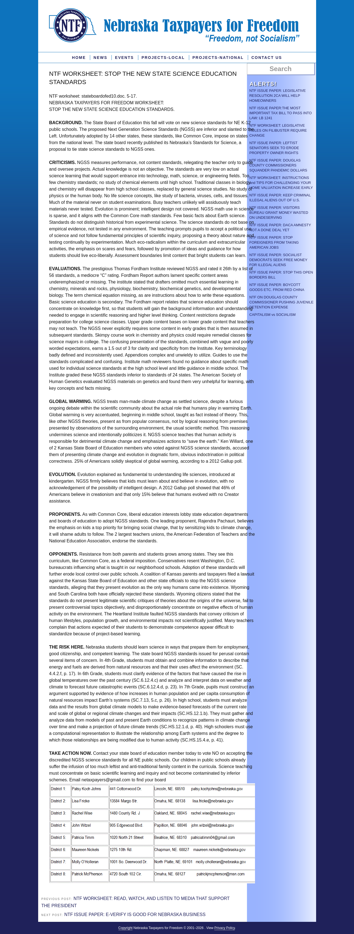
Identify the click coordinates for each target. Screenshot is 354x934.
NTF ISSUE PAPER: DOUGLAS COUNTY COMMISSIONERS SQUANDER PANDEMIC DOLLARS (278, 165)
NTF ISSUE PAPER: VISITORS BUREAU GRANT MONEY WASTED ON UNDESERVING (278, 212)
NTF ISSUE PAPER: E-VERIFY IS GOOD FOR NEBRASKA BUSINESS (134, 914)
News (100, 57)
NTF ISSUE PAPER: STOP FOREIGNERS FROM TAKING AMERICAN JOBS (274, 242)
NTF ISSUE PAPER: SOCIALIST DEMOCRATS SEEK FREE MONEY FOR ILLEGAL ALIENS (278, 260)
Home (79, 57)
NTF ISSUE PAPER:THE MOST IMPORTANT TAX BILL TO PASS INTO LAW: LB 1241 (280, 113)
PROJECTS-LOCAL (163, 57)
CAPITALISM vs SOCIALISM (272, 315)
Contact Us (266, 57)
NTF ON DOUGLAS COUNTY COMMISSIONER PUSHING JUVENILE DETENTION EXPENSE (281, 302)
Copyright (125, 928)
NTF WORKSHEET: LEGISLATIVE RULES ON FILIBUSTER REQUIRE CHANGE (278, 130)
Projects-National (218, 57)
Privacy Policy (224, 928)
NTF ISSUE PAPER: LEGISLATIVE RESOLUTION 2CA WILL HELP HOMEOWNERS (277, 96)
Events (124, 57)
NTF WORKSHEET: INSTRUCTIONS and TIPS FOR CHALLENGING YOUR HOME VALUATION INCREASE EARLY (281, 183)
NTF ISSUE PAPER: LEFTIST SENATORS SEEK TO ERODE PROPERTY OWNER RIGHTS (274, 148)
